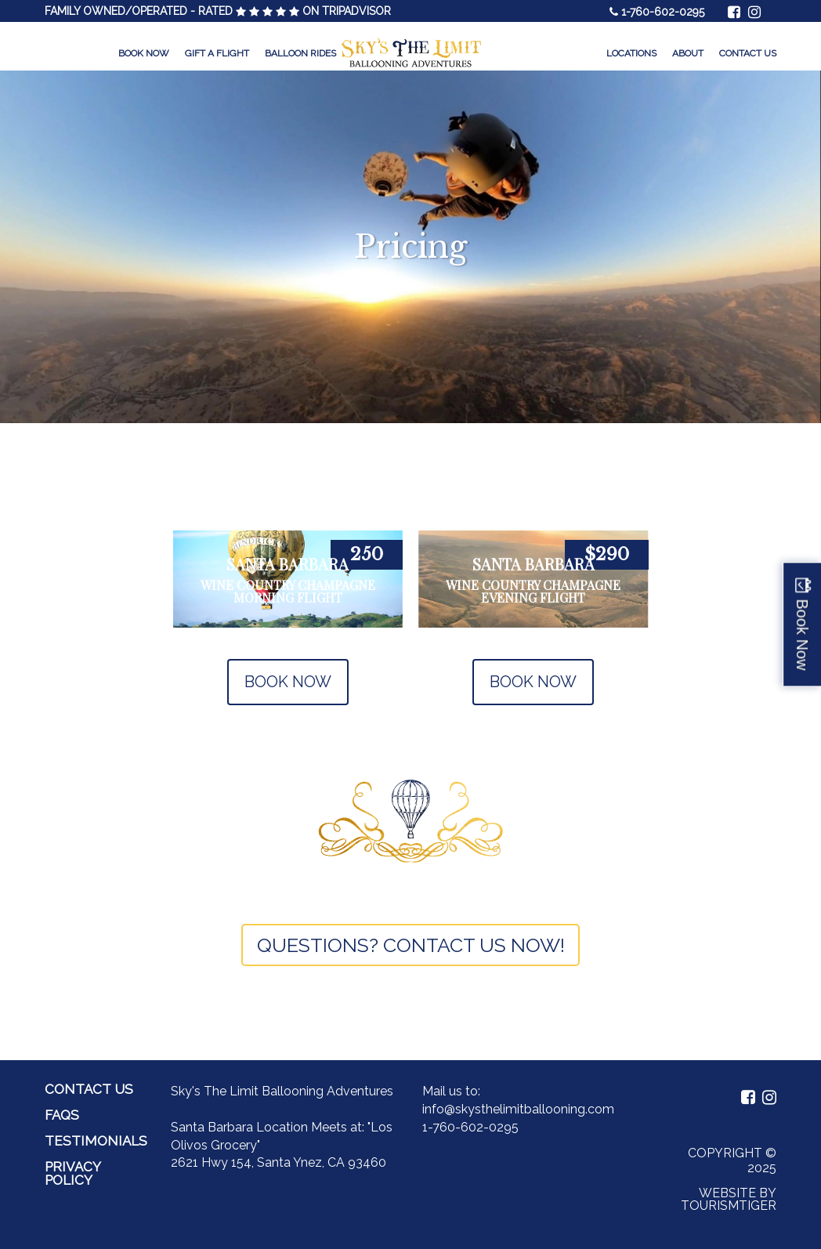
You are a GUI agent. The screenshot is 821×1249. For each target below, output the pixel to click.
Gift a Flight (217, 53)
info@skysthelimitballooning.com (518, 1109)
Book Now (143, 53)
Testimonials (96, 1141)
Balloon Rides (300, 53)
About (687, 53)
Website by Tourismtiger (728, 1199)
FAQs (62, 1115)
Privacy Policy (72, 1173)
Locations (631, 53)
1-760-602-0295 (662, 11)
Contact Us (747, 53)
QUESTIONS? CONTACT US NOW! (411, 945)
